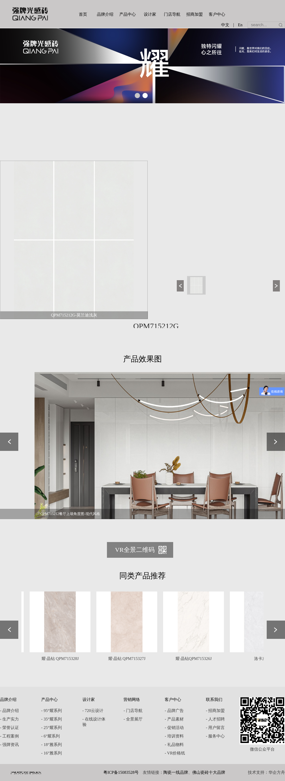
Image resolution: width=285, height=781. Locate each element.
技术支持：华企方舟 (266, 772)
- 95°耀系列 (51, 710)
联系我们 (214, 699)
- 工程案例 (9, 736)
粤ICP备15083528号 (121, 772)
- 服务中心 (215, 736)
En (240, 25)
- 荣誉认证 (9, 727)
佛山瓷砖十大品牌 (208, 772)
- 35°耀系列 (51, 719)
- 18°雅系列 (51, 744)
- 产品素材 (174, 719)
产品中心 (127, 14)
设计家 (150, 14)
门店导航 (172, 14)
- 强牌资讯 (9, 744)
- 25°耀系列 (51, 727)
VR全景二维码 (134, 549)
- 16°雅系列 (51, 753)
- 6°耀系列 (50, 736)
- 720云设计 (92, 710)
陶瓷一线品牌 (175, 772)
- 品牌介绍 (9, 710)
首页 (83, 14)
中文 (225, 25)
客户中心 (217, 14)
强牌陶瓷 (30, 14)
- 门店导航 (132, 710)
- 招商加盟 (215, 710)
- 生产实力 (9, 719)
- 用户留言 (215, 727)
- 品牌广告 (174, 710)
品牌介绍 (105, 14)
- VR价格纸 (175, 753)
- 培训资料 (174, 736)
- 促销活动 (174, 727)
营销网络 (131, 699)
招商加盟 (194, 14)
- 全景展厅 (132, 719)
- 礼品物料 (174, 744)
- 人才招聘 (215, 719)
